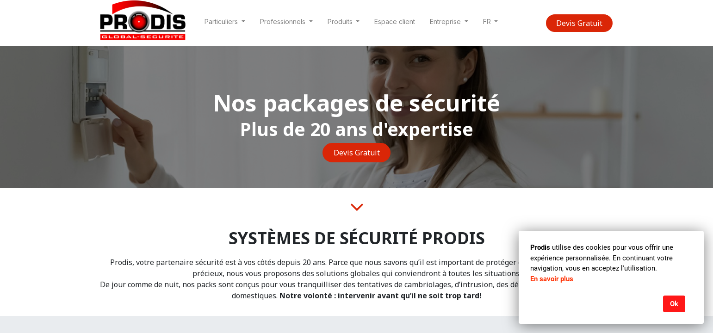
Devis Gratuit (579, 23)
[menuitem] (394, 23)
